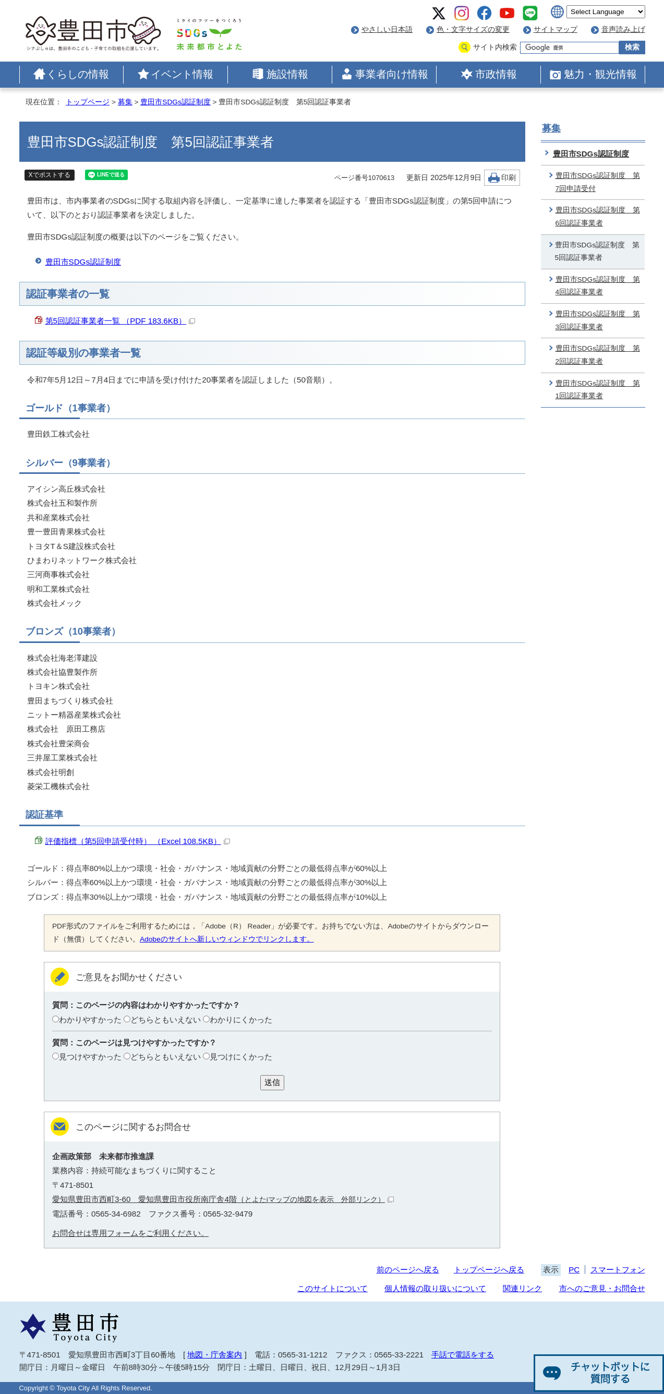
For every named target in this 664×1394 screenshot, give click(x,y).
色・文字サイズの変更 (473, 29)
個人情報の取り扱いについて (435, 1288)
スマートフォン (617, 1269)
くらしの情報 (77, 74)
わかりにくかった (241, 1019)
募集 (125, 102)
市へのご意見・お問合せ (602, 1288)
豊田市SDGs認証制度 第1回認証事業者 (598, 389)
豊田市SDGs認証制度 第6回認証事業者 (598, 216)
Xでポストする (49, 174)
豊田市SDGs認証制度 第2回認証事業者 (598, 354)
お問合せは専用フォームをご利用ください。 (130, 1233)
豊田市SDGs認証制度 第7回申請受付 (598, 182)
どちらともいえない (165, 1019)
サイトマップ (555, 29)
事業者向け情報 (391, 74)
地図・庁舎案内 (214, 1354)
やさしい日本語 (387, 29)
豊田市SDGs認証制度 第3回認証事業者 (598, 320)
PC (574, 1269)
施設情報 (287, 74)
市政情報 (496, 74)
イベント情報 (182, 74)
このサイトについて (332, 1288)
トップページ (88, 102)
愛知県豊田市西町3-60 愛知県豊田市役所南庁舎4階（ (223, 1199)
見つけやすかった (90, 1056)
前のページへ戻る (408, 1269)
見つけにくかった (241, 1056)
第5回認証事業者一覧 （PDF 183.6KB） (120, 320)
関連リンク (522, 1288)
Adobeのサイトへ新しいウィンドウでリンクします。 (227, 939)
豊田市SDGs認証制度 (175, 102)
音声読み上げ (623, 29)
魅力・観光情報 (600, 74)
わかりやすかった (90, 1019)
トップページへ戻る (489, 1269)
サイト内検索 (495, 47)
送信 (272, 1082)
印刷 (508, 178)
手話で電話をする (462, 1354)
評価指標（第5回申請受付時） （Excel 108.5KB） (137, 841)
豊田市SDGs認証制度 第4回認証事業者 (598, 286)
